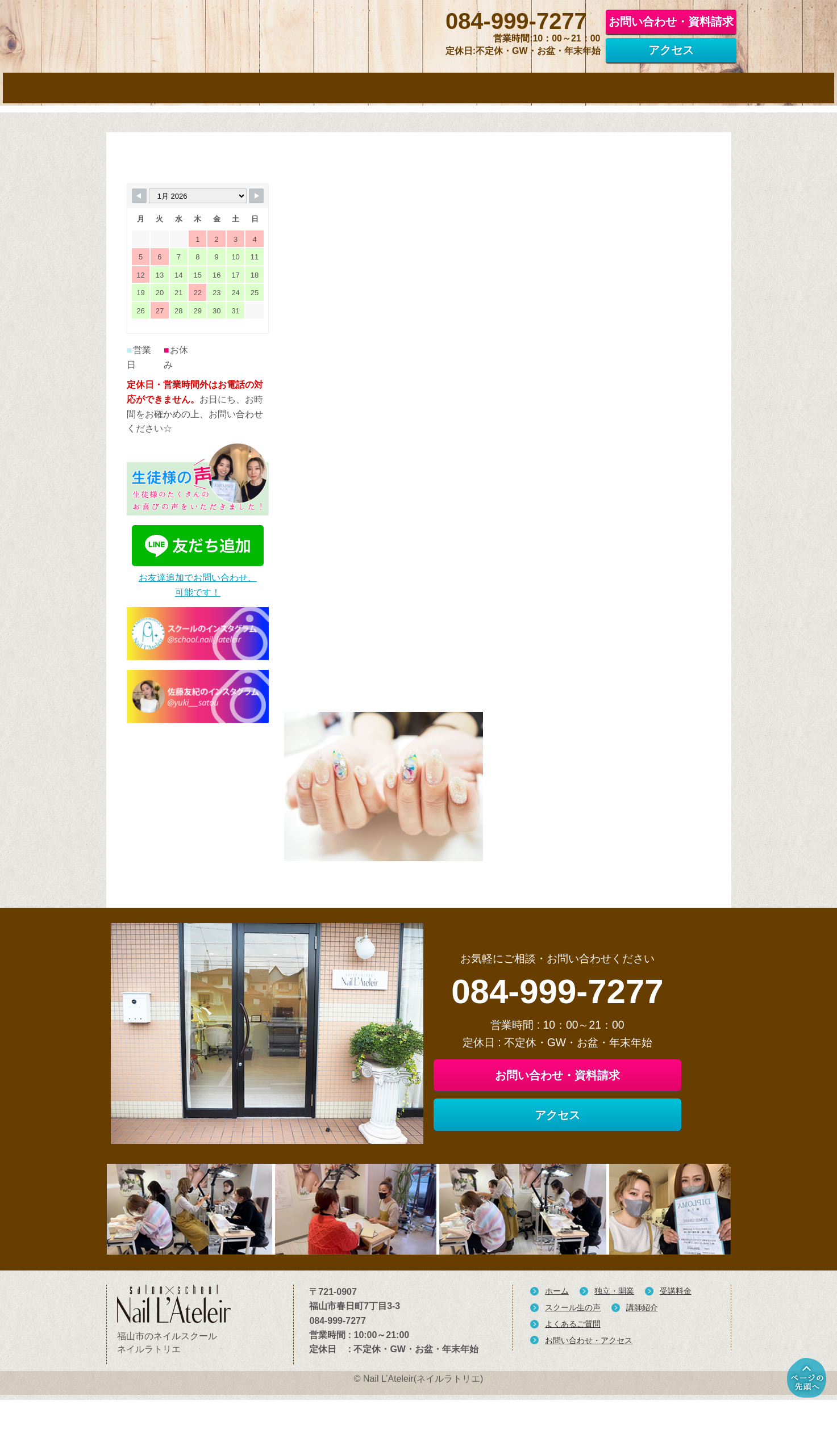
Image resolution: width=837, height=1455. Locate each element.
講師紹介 (642, 1372)
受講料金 (676, 1356)
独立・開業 (614, 1356)
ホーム (557, 1356)
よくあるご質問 (573, 1388)
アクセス (671, 49)
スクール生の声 (573, 1372)
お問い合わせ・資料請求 (671, 20)
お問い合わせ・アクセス (588, 1405)
